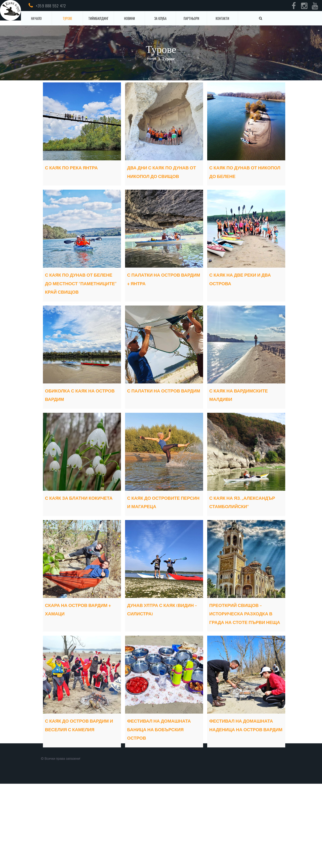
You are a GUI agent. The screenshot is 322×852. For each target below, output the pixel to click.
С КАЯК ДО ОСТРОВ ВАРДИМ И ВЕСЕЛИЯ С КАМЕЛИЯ (79, 789)
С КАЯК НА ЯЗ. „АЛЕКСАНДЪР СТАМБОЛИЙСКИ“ (238, 540)
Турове (67, 18)
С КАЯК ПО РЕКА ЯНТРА (72, 171)
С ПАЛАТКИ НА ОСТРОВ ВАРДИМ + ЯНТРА (158, 292)
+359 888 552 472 (51, 6)
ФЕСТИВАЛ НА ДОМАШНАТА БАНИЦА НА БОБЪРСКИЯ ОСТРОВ (164, 793)
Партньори (191, 18)
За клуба (160, 18)
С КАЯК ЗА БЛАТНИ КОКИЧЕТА (76, 536)
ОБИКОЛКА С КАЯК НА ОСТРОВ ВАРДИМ (81, 420)
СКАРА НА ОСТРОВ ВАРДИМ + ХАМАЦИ (76, 652)
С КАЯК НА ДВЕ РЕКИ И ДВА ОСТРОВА (243, 287)
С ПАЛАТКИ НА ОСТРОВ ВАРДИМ (155, 420)
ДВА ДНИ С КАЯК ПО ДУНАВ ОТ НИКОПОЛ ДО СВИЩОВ (161, 176)
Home (151, 59)
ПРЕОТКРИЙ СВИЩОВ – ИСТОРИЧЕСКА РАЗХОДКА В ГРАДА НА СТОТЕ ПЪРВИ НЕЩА (245, 664)
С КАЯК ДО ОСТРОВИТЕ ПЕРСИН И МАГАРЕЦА (162, 540)
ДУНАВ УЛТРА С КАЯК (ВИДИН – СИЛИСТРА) (162, 652)
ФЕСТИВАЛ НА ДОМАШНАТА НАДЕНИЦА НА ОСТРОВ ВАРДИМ (238, 793)
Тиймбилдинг (98, 18)
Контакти (222, 18)
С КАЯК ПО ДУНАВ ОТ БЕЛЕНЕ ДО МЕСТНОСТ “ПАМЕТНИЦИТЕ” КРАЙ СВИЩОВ (80, 300)
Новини (129, 18)
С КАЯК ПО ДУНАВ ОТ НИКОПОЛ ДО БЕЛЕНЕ (245, 171)
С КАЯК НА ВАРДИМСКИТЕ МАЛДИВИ (234, 424)
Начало (36, 18)
